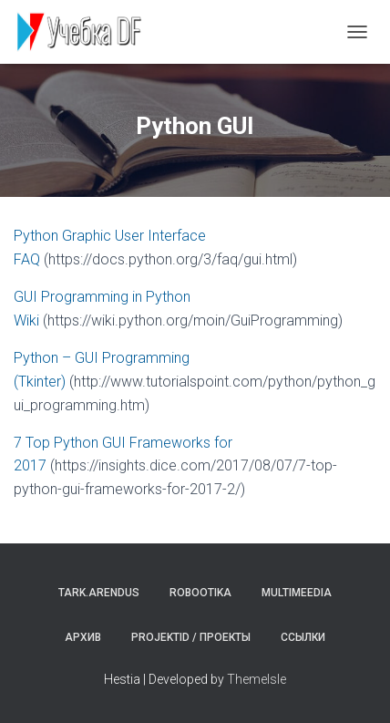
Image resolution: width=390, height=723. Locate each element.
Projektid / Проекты (191, 637)
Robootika (200, 592)
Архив (83, 637)
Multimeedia (297, 592)
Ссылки (303, 637)
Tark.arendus (98, 592)
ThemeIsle (256, 679)
